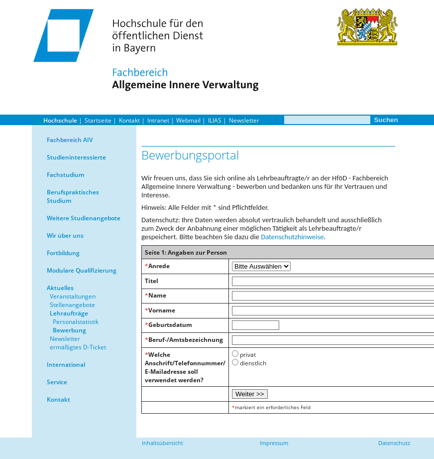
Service (57, 382)
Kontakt (129, 120)
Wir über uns (65, 235)
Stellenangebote (72, 305)
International (66, 364)
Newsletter (244, 120)
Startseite (98, 120)
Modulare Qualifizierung (81, 270)
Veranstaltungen (73, 296)
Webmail (188, 120)
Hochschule (60, 120)
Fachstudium (65, 174)
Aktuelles (60, 288)
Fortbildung (63, 253)
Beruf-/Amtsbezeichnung (185, 339)
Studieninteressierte (76, 157)
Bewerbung (69, 330)
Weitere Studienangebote (83, 218)
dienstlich (253, 363)
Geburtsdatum (170, 324)
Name (157, 295)
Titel (151, 281)
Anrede (159, 266)
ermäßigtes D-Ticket (78, 347)
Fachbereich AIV (70, 140)
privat (248, 354)
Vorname (161, 310)
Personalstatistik (76, 321)
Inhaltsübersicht (162, 443)
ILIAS (214, 120)
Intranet (158, 120)
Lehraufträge (69, 313)
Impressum (274, 443)
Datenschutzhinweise (292, 236)
